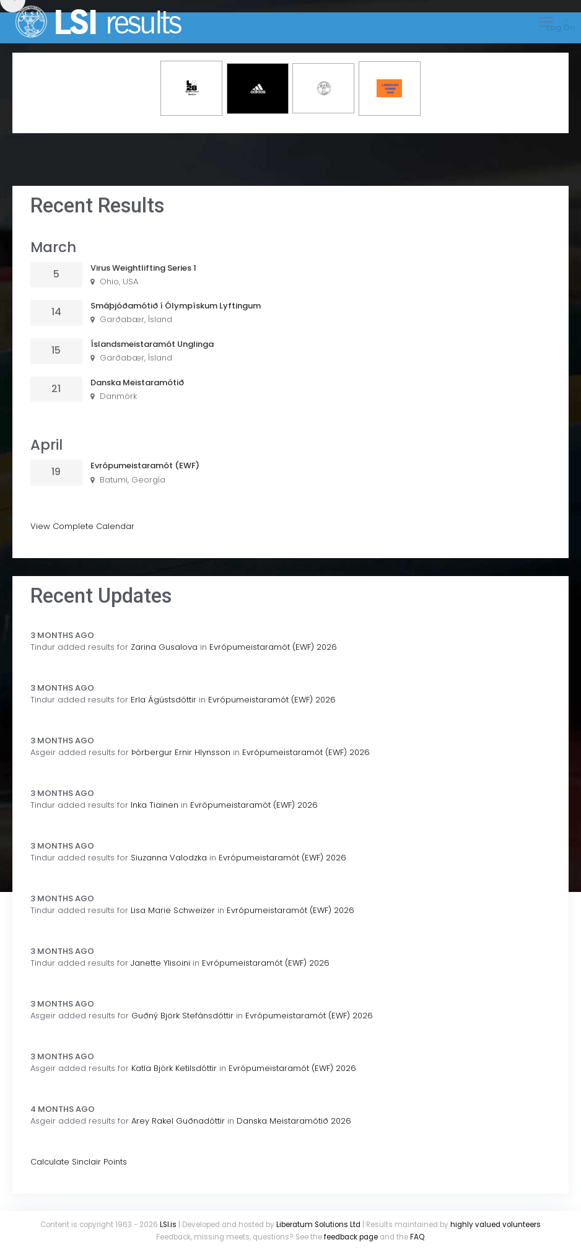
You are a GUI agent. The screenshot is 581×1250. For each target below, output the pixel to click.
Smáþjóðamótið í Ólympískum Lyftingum (175, 306)
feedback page (351, 1237)
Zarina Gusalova (164, 647)
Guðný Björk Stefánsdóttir (182, 1015)
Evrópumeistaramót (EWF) (144, 465)
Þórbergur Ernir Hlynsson (180, 752)
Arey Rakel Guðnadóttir (178, 1121)
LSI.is (168, 1225)
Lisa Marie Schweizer (173, 910)
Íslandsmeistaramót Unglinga (152, 344)
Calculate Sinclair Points (78, 1162)
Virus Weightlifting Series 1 (143, 268)
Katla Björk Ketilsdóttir (174, 1068)
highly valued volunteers (495, 1225)
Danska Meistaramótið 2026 (294, 1121)
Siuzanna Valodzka (169, 857)
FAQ (417, 1237)
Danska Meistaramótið (137, 382)
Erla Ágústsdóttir (163, 700)
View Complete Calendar (82, 526)
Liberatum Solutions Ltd (318, 1225)
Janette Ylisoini (160, 963)
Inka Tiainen (154, 805)
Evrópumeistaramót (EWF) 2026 (273, 647)
